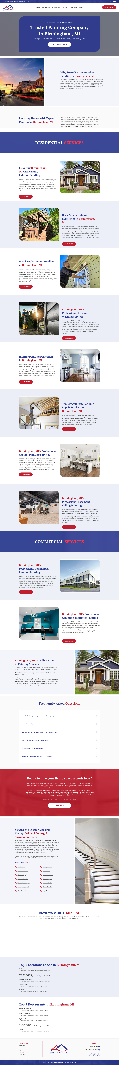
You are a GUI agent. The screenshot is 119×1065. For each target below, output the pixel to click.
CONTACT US (22, 1052)
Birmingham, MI (47, 867)
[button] (46, 7)
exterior (92, 119)
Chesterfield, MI (22, 875)
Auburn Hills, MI (47, 883)
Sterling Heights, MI (23, 887)
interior (85, 119)
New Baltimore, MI (48, 875)
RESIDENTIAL (22, 1046)
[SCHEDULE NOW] (59, 805)
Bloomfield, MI (22, 891)
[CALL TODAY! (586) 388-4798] (59, 44)
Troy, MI (45, 891)
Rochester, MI (46, 871)
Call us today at (47, 799)
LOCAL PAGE (22, 1054)
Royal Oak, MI (21, 867)
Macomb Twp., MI (23, 879)
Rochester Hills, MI (23, 871)
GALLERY (21, 1050)
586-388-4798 (56, 799)
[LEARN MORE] (26, 197)
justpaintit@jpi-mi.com (22, 1)
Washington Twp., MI (24, 883)
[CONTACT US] (109, 7)
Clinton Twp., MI (47, 887)
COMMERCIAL (22, 1048)
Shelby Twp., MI (47, 879)
